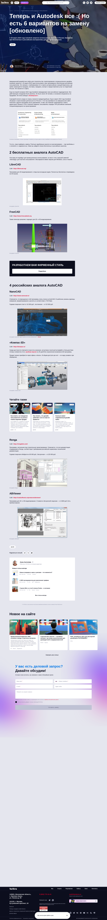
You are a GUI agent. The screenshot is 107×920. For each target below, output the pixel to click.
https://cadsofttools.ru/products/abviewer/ (27, 497)
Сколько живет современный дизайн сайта (62, 417)
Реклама (34, 574)
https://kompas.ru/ (19, 346)
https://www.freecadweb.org (22, 216)
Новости (33, 590)
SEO (33, 582)
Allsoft (39, 337)
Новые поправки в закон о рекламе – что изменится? (36, 572)
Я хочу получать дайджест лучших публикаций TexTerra (30, 702)
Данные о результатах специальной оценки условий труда (22, 911)
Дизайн (12, 429)
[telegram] (91, 3)
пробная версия (31, 352)
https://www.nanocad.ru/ (21, 295)
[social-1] (91, 913)
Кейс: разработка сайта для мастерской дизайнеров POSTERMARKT (82, 637)
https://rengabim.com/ (20, 444)
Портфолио (69, 888)
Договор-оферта (13, 913)
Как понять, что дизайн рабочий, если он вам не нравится (41, 417)
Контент (37, 590)
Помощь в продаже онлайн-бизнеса (17, 908)
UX (15, 429)
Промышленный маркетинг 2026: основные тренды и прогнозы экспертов (23, 637)
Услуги (59, 888)
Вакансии (11, 906)
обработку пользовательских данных (52, 699)
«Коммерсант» (33, 95)
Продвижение (37, 582)
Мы (52, 888)
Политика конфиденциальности (15, 918)
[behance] (87, 913)
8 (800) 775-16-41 (45, 894)
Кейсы (71, 641)
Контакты (95, 888)
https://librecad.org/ (19, 168)
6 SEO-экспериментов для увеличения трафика (34, 580)
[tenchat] (94, 913)
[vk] (77, 913)
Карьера (46, 642)
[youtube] (84, 913)
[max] (87, 3)
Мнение (14, 648)
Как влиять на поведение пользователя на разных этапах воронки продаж (19, 417)
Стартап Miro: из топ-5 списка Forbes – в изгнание (35, 588)
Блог (86, 888)
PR (11, 648)
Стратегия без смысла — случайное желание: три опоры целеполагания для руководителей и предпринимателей (52, 638)
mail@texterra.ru (75, 894)
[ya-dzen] (80, 913)
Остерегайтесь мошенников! (28, 918)
